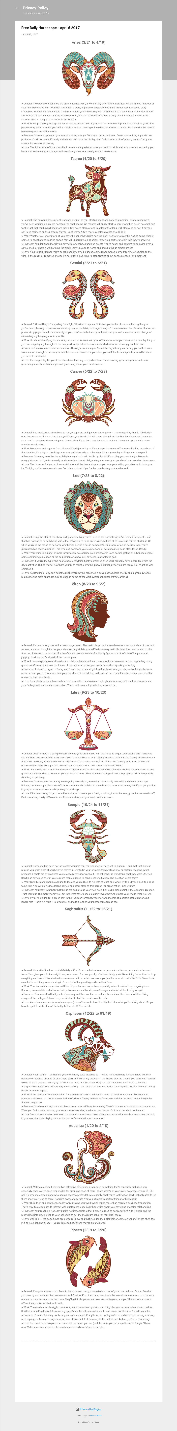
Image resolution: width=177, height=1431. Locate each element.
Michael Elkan (95, 1416)
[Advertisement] (88, 1371)
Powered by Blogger (88, 1409)
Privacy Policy (35, 8)
